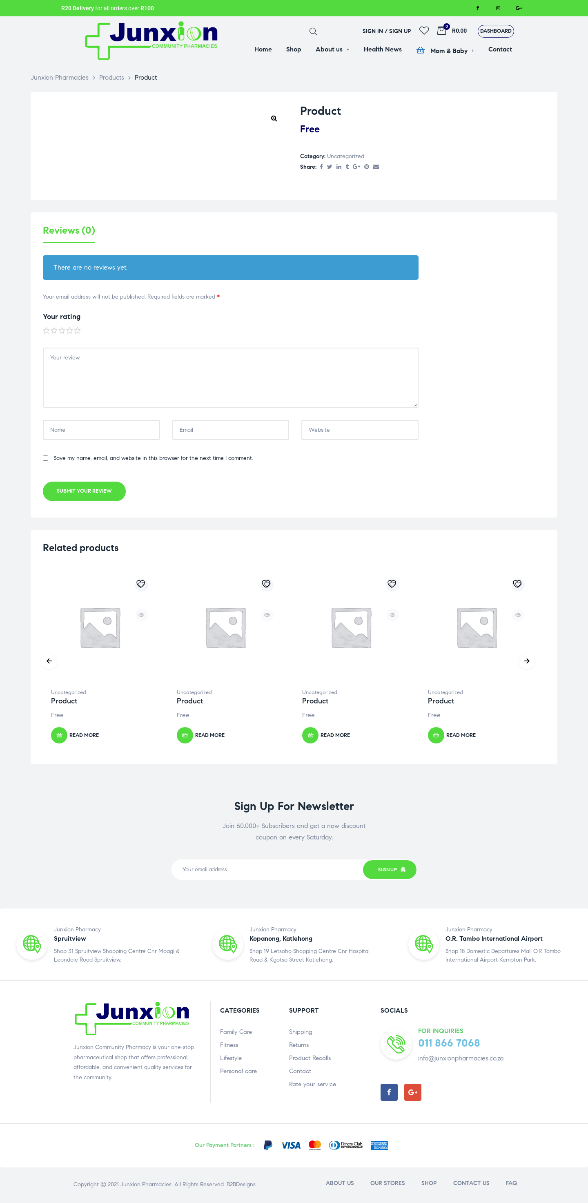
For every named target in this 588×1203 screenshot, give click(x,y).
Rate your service (312, 1085)
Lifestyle (231, 1058)
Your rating (61, 317)
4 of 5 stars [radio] (70, 332)
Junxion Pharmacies (146, 1185)
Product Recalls (310, 1058)
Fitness (229, 1045)
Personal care (238, 1072)
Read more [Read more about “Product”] (84, 736)
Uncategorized (345, 156)
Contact (300, 1072)
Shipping (300, 1032)
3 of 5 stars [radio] (62, 332)
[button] (496, 31)
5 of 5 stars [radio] (77, 332)
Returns (299, 1045)
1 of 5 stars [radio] (46, 332)
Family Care (236, 1032)
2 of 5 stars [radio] (54, 332)
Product (64, 702)
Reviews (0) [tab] (69, 231)
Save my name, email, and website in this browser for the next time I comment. (153, 459)
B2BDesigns (240, 1185)
